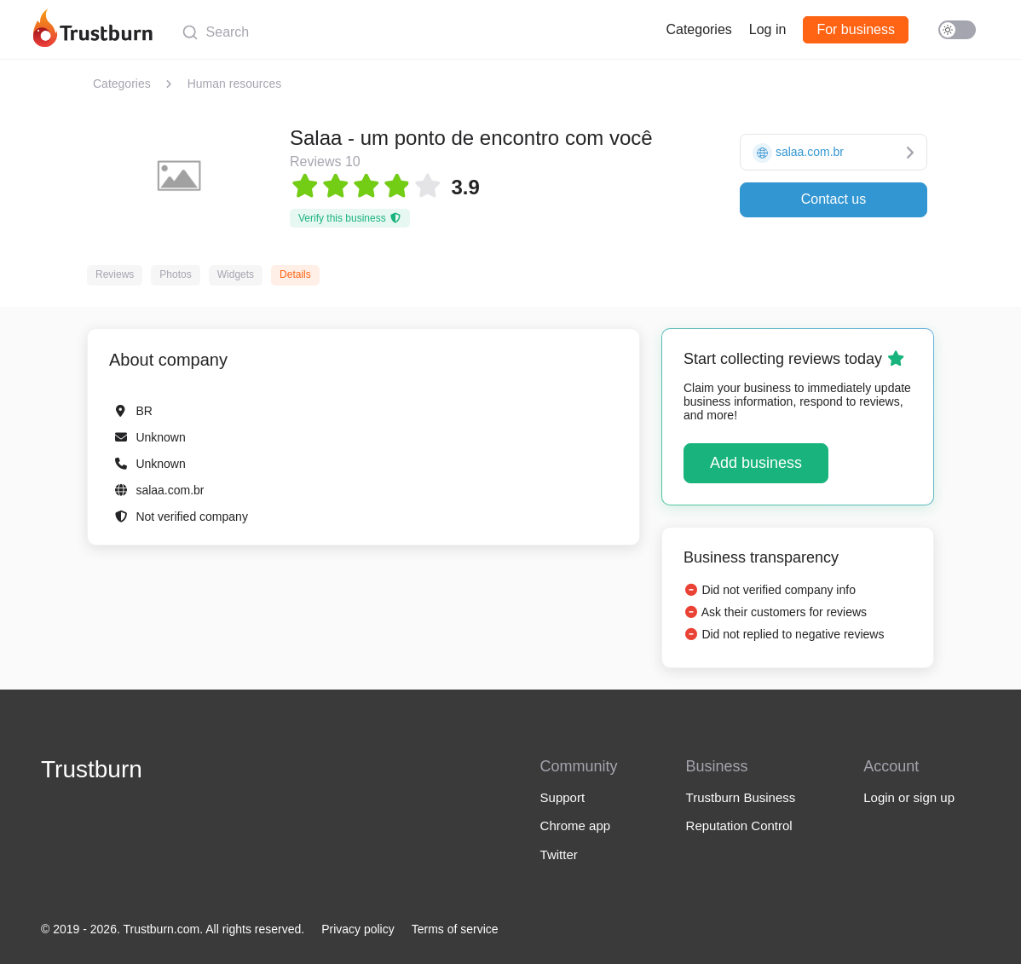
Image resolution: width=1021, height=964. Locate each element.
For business (855, 29)
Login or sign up (909, 797)
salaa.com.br (170, 490)
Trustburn (91, 769)
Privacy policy (358, 929)
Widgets (235, 274)
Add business (756, 462)
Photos (175, 274)
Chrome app (575, 825)
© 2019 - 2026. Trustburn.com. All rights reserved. (172, 929)
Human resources (234, 83)
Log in (768, 29)
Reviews (114, 274)
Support (562, 797)
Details (295, 274)
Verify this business (349, 218)
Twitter (559, 854)
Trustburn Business (741, 797)
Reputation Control (739, 825)
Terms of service (455, 929)
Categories (698, 29)
